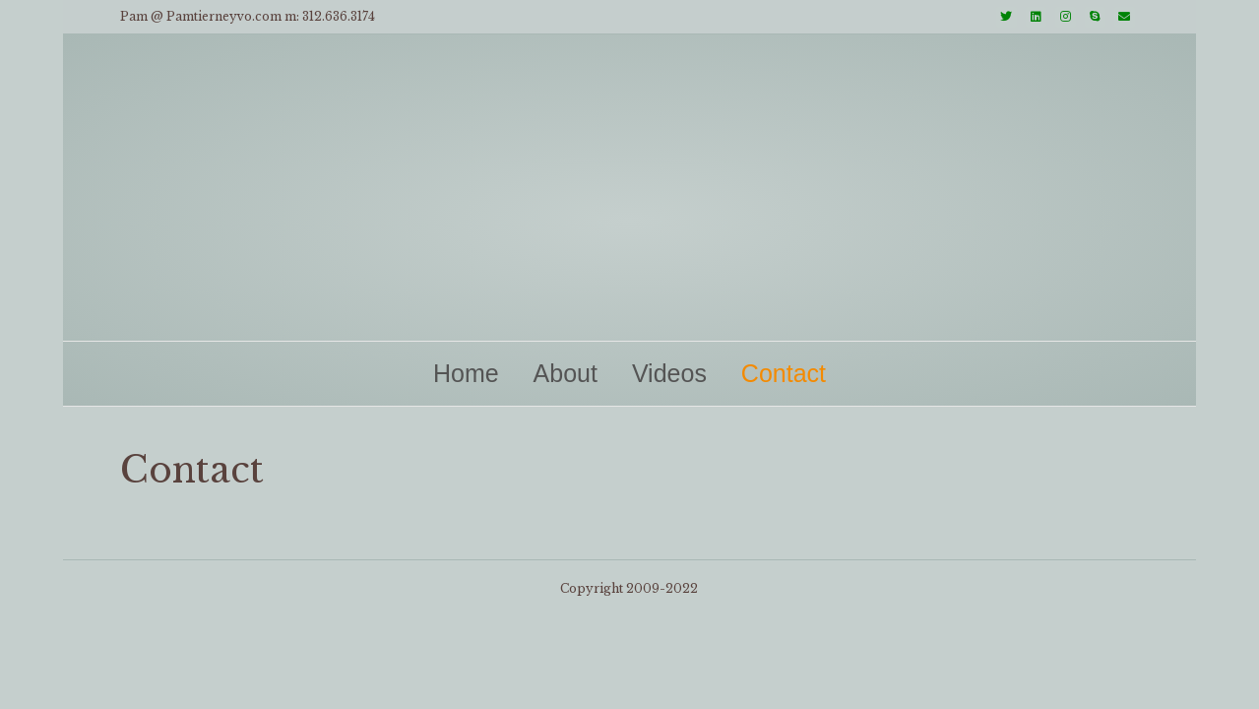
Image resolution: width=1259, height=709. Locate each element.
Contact (783, 373)
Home (466, 373)
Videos (669, 373)
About (566, 373)
